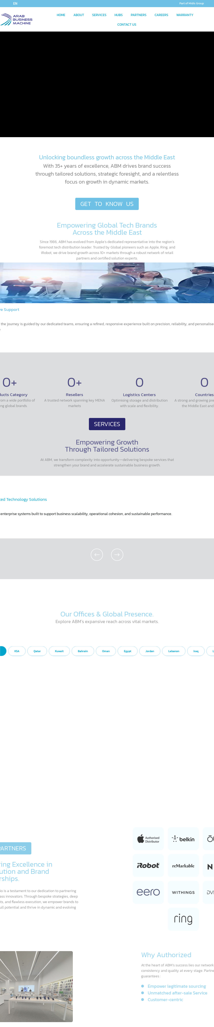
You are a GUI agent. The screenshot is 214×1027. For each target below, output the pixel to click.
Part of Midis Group (191, 3)
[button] (97, 555)
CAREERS (161, 14)
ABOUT (78, 14)
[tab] (57, 686)
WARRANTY (184, 14)
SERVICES (99, 14)
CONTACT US (126, 24)
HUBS (119, 14)
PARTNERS (138, 14)
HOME (61, 14)
